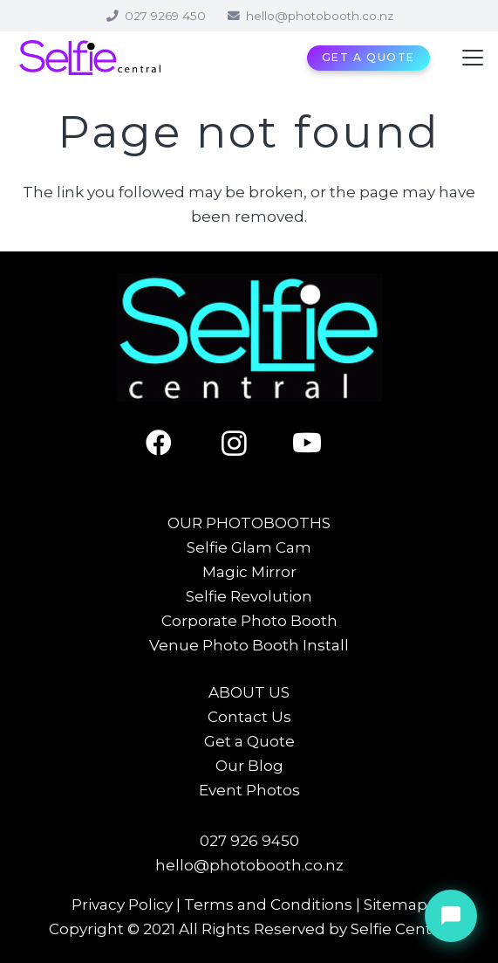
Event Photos (249, 790)
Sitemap (395, 904)
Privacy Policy (122, 904)
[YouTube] (323, 443)
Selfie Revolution (249, 596)
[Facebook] (175, 443)
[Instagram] (249, 443)
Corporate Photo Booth (249, 620)
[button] (472, 57)
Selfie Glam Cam (249, 547)
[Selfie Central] (90, 57)
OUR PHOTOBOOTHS (249, 523)
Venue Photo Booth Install (249, 645)
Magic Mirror (249, 572)
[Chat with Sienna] (451, 916)
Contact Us (249, 717)
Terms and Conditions (268, 904)
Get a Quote (249, 741)
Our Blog (249, 765)
